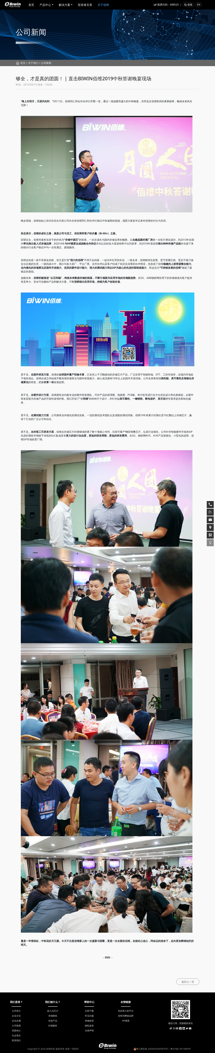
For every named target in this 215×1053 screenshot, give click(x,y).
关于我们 (33, 63)
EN (198, 4)
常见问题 (89, 1015)
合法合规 (16, 1020)
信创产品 (52, 1020)
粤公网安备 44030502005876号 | (152, 1048)
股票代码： (166, 4)
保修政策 (89, 1020)
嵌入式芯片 (52, 1010)
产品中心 (45, 5)
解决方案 (64, 5)
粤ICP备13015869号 (180, 1048)
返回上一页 (187, 982)
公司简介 (16, 1010)
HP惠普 (126, 1020)
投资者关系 (85, 5)
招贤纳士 (16, 1030)
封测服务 (52, 1025)
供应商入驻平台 (125, 1010)
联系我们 (16, 1040)
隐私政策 (89, 1025)
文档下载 (89, 1010)
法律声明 (89, 1030)
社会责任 (16, 1035)
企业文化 (16, 1015)
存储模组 (52, 1015)
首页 (31, 5)
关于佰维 (103, 5)
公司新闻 (16, 1025)
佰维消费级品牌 (125, 1015)
